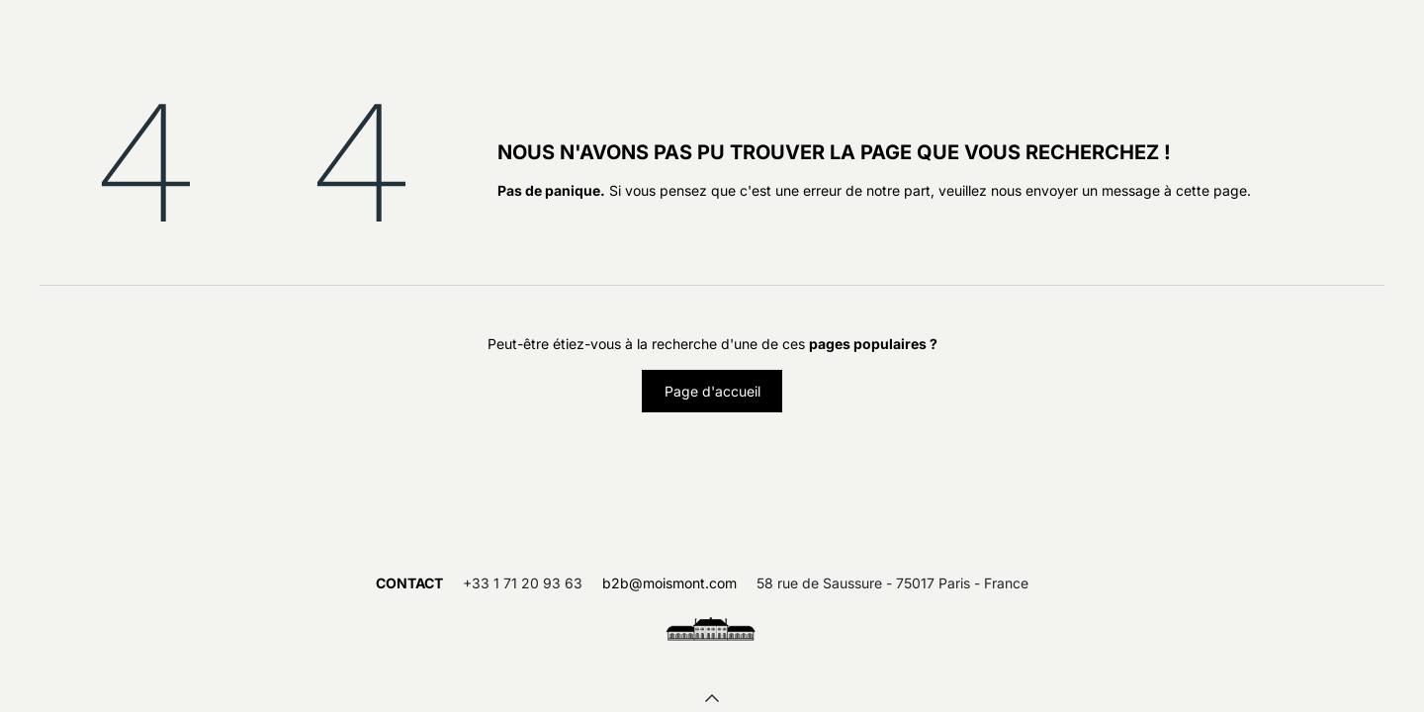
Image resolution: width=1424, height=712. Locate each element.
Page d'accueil (712, 391)
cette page (1211, 190)
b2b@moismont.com (669, 583)
